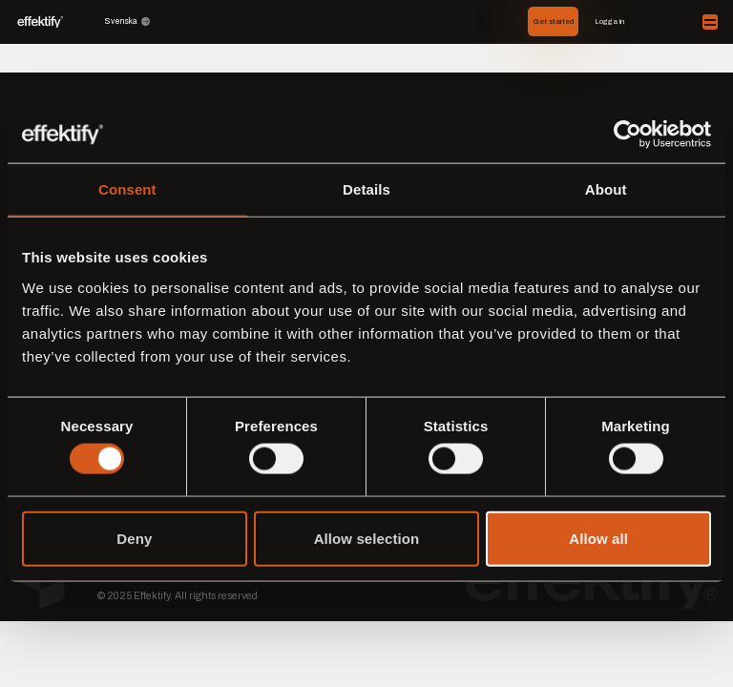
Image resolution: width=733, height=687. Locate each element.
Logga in (609, 21)
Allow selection (367, 538)
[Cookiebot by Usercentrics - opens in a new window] (627, 134)
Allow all (598, 538)
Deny (134, 538)
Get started (554, 21)
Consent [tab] (127, 189)
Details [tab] (366, 189)
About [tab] (606, 189)
